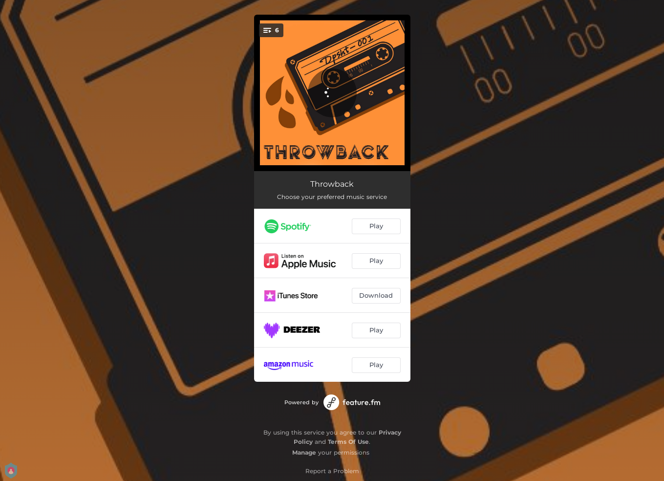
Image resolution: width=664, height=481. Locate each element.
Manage (304, 452)
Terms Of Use (348, 441)
